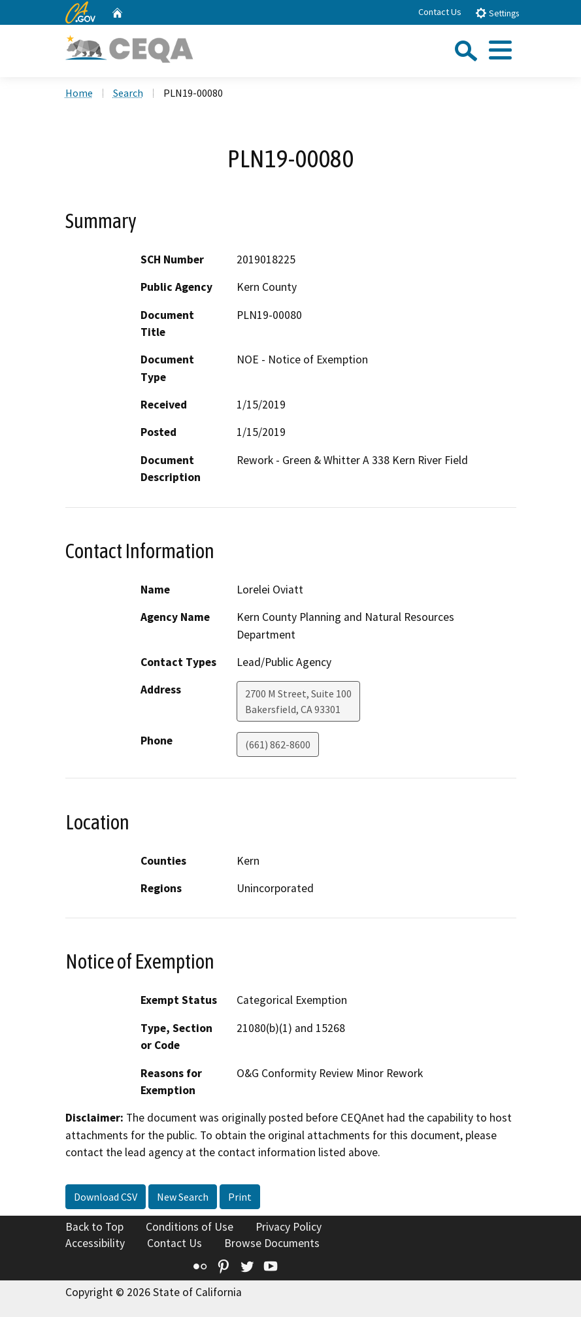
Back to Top (94, 1227)
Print (240, 1196)
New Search (182, 1196)
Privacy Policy (289, 1227)
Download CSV (105, 1196)
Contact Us (439, 12)
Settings (497, 13)
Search (128, 92)
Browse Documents (272, 1243)
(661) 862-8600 (277, 744)
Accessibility (95, 1243)
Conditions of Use (189, 1227)
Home (79, 92)
